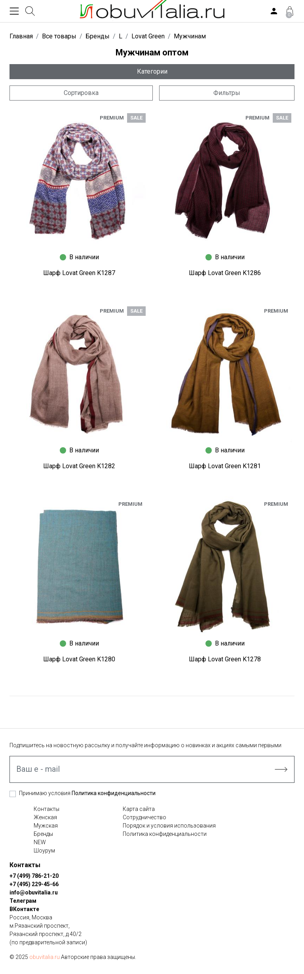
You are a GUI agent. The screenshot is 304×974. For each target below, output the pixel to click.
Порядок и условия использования (169, 825)
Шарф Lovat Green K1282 (79, 466)
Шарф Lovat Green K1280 (79, 659)
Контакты (46, 809)
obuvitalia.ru (44, 957)
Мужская (46, 825)
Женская (45, 817)
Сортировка (81, 93)
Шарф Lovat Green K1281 (225, 466)
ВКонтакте (24, 909)
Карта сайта (139, 809)
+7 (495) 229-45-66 (34, 884)
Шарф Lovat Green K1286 (225, 273)
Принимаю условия (87, 793)
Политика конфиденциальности (114, 793)
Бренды (43, 834)
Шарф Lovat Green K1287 (79, 273)
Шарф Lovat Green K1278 (225, 659)
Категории (152, 71)
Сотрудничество (144, 817)
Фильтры (226, 93)
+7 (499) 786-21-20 (34, 876)
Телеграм (23, 901)
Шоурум (44, 850)
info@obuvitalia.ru (34, 892)
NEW (40, 842)
